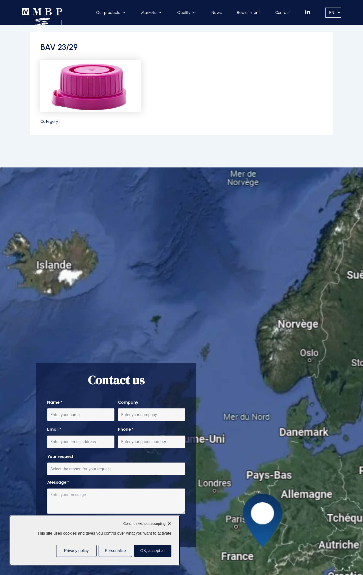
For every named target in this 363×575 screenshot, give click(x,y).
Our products (108, 12)
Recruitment (248, 12)
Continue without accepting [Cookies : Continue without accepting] (144, 524)
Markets (148, 12)
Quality (183, 12)
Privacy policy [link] (76, 551)
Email (54, 429)
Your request (60, 456)
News (216, 12)
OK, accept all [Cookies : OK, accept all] (152, 551)
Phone (125, 429)
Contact (282, 12)
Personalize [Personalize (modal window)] (115, 551)
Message (58, 482)
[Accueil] (42, 21)
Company (128, 402)
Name (54, 402)
